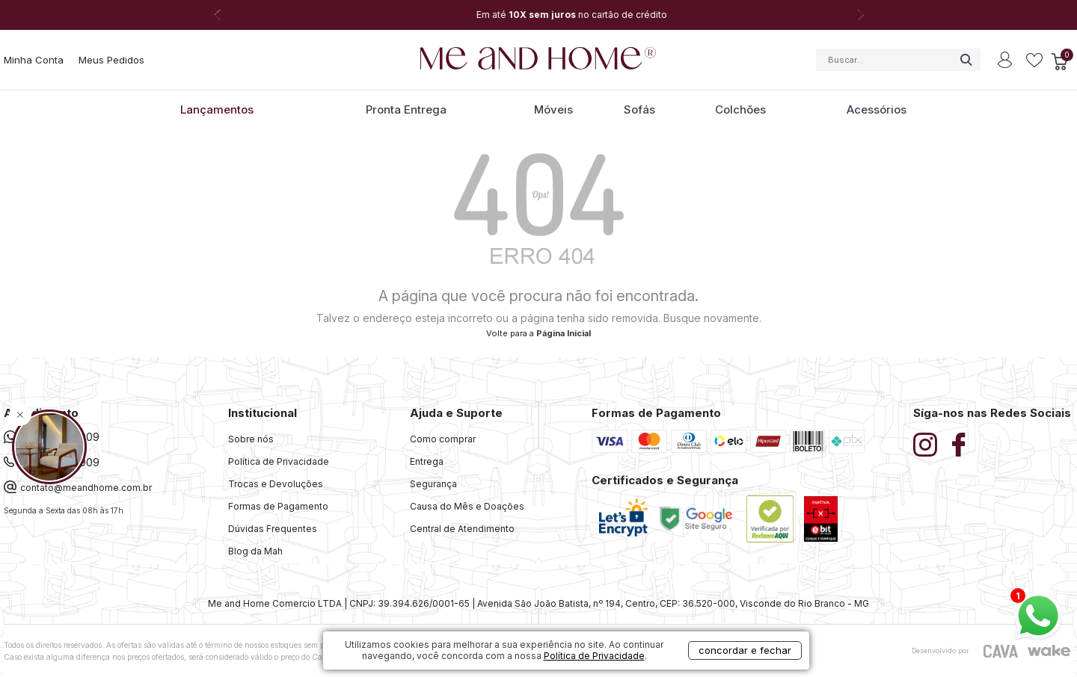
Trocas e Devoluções (275, 483)
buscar (966, 60)
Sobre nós (251, 439)
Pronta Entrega (406, 109)
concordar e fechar (745, 650)
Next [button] (860, 14)
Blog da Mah (255, 551)
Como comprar (443, 439)
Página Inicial (563, 333)
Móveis (553, 109)
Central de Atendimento (462, 528)
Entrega (427, 461)
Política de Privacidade (278, 461)
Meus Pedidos (111, 60)
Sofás (639, 109)
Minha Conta (34, 60)
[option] (538, 14)
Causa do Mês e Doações (467, 506)
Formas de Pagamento (278, 506)
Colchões (740, 109)
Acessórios (876, 109)
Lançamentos (217, 109)
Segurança (433, 483)
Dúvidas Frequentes (272, 528)
